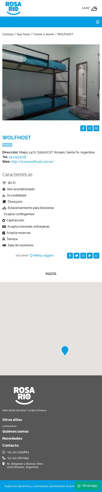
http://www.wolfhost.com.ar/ (32, 162)
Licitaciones (9, 426)
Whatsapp (87, 486)
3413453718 (17, 157)
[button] (64, 350)
